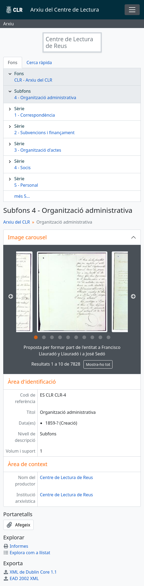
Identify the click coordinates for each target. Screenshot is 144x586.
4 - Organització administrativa (45, 97)
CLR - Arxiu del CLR (33, 80)
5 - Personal (26, 185)
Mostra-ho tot (98, 364)
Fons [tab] (12, 62)
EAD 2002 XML (21, 578)
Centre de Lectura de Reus (66, 477)
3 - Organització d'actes (37, 150)
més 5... (22, 196)
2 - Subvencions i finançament (44, 133)
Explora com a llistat (26, 553)
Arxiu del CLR (16, 222)
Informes (15, 546)
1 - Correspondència (34, 115)
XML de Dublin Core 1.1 (30, 572)
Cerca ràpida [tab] (39, 62)
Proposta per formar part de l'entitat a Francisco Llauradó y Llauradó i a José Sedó (72, 350)
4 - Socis (22, 168)
